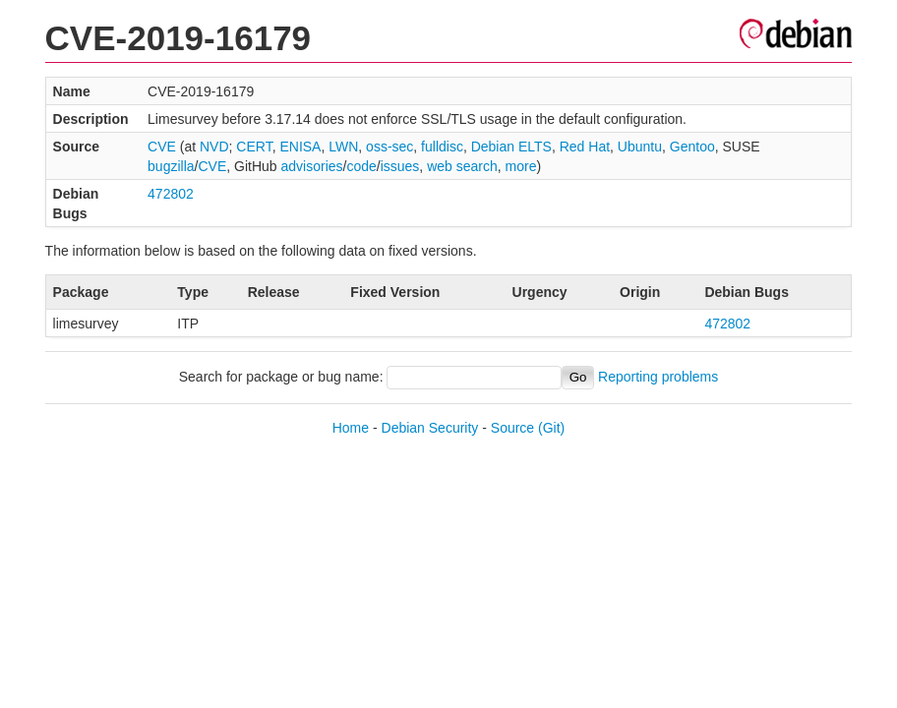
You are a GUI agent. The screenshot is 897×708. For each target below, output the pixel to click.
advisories (312, 166)
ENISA (300, 146)
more (521, 166)
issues (400, 166)
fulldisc (442, 146)
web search (462, 166)
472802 (171, 194)
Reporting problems (658, 376)
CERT (253, 146)
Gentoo (692, 146)
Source (512, 428)
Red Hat (585, 146)
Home (350, 428)
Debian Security (430, 428)
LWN (343, 146)
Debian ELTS (511, 146)
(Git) (551, 428)
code (361, 166)
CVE (162, 146)
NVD (214, 146)
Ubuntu (640, 146)
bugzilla (171, 166)
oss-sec (389, 146)
